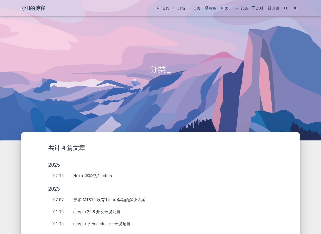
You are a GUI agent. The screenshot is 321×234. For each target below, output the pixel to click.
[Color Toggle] (295, 8)
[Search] (286, 8)
